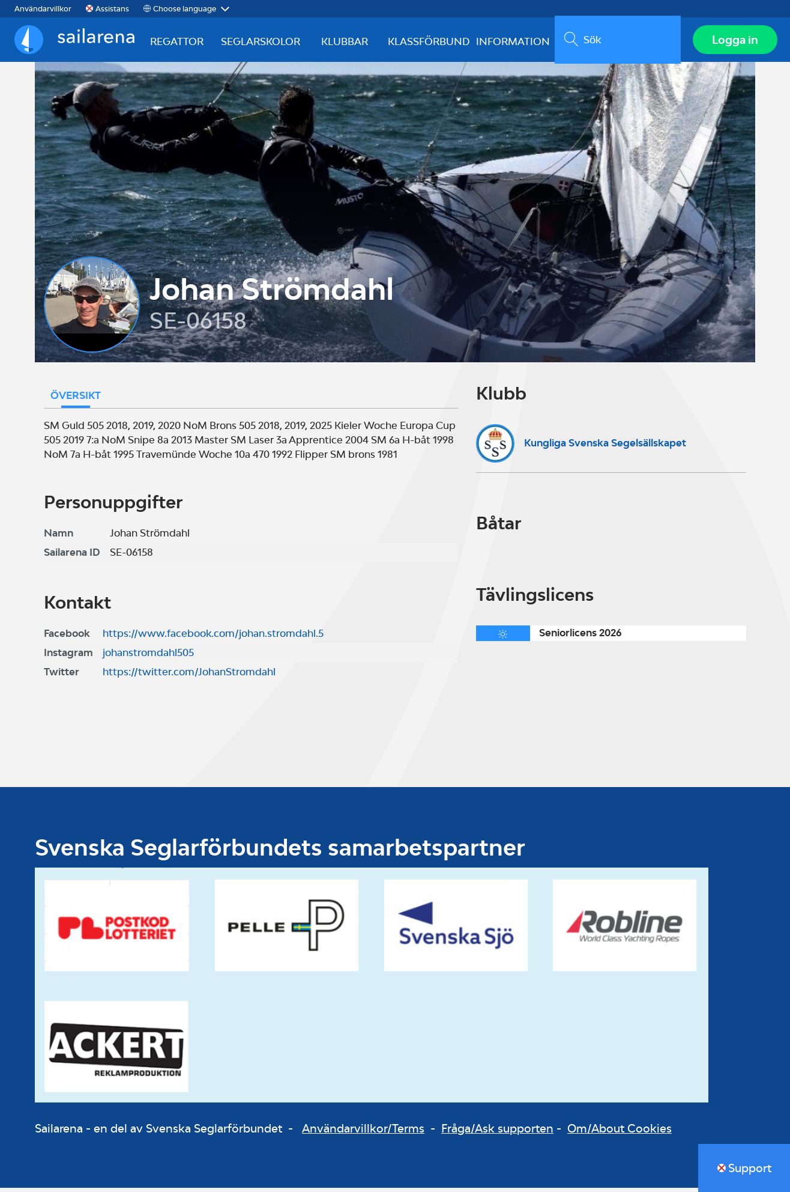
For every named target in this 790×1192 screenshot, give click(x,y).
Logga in (733, 41)
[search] (616, 41)
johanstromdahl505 (148, 657)
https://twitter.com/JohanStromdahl (189, 676)
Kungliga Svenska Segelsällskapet (605, 446)
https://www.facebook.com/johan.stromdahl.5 (213, 637)
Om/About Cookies (619, 1132)
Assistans (112, 8)
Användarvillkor (42, 8)
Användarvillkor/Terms (363, 1132)
